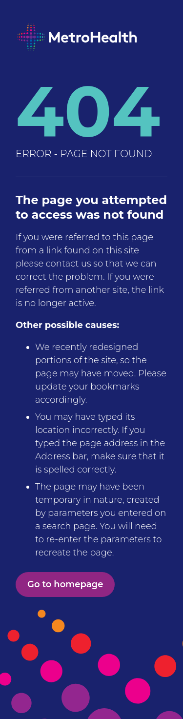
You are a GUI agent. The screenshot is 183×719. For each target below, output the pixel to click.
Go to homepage (65, 584)
